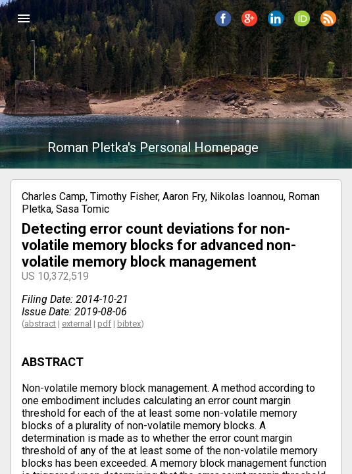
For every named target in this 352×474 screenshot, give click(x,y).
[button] (24, 18)
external (76, 324)
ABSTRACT (53, 362)
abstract (40, 324)
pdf (104, 324)
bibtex (129, 324)
